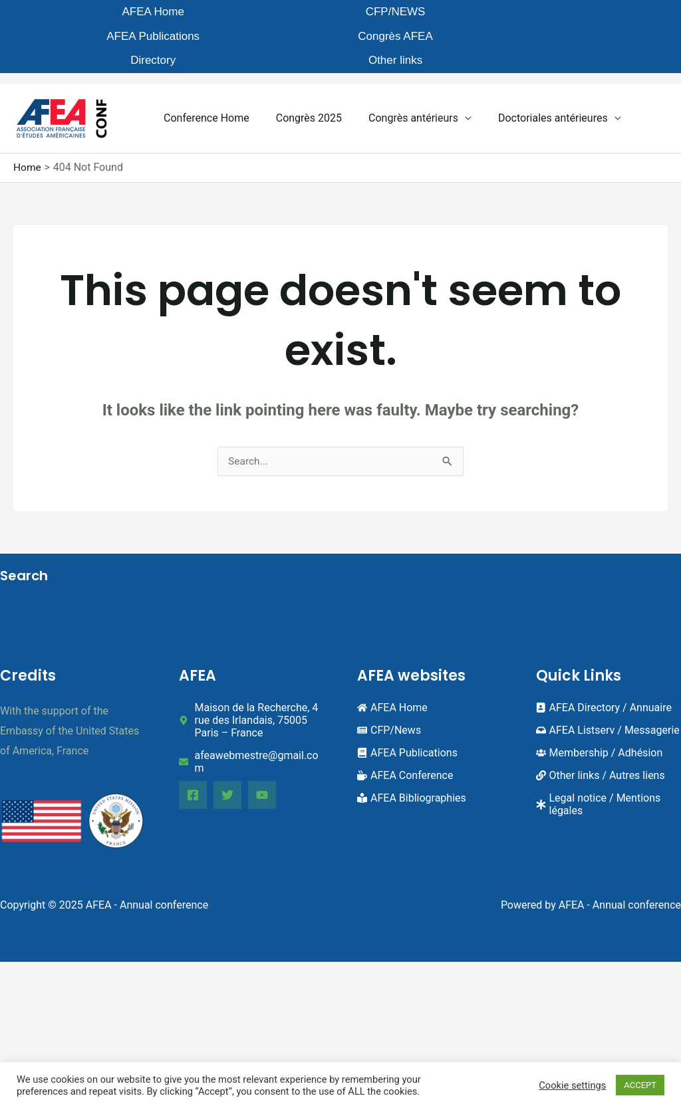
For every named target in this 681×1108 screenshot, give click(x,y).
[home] (392, 673)
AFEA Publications (292, 19)
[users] (599, 719)
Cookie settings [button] (572, 1085)
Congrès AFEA (395, 13)
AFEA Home (84, 13)
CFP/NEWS (187, 13)
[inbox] (608, 696)
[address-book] (604, 673)
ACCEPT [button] (640, 1085)
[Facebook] (193, 761)
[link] (600, 741)
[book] (407, 719)
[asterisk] (609, 770)
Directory (499, 13)
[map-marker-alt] (252, 686)
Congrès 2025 (301, 83)
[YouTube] (271, 761)
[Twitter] (232, 761)
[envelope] (252, 727)
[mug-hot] (405, 741)
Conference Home (204, 83)
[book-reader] (411, 764)
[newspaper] (389, 696)
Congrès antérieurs (400, 83)
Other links (603, 13)
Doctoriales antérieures (534, 83)
